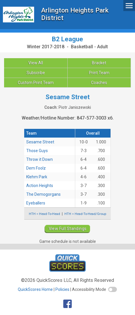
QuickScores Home (35, 289)
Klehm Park (36, 177)
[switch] (112, 289)
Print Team (99, 72)
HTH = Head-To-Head (44, 214)
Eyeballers (35, 203)
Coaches (99, 82)
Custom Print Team (36, 82)
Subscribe (36, 72)
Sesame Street (40, 142)
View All (35, 62)
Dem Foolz (36, 168)
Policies (62, 289)
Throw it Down (39, 159)
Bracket (99, 62)
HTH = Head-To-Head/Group (85, 214)
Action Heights (39, 185)
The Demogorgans (43, 194)
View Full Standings (68, 228)
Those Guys (37, 150)
